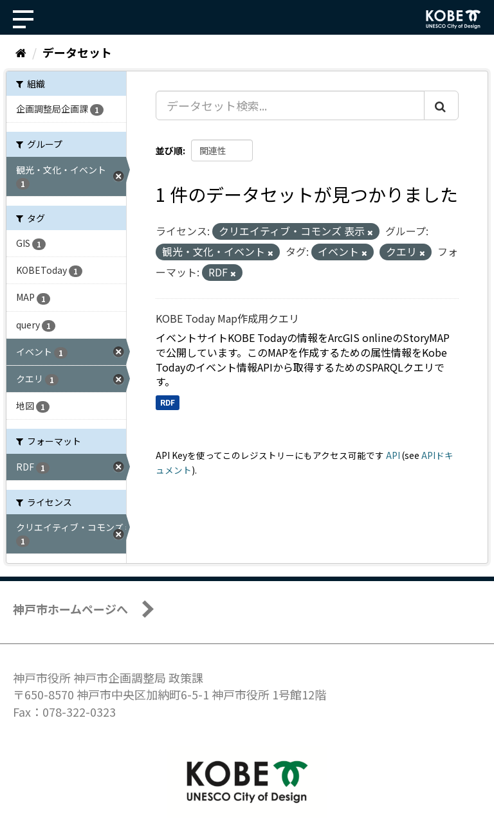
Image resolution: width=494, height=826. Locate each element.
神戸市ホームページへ (70, 608)
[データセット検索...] (290, 105)
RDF (167, 402)
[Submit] (441, 105)
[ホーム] (20, 52)
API (393, 455)
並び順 (169, 150)
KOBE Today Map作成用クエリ (227, 318)
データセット (77, 52)
